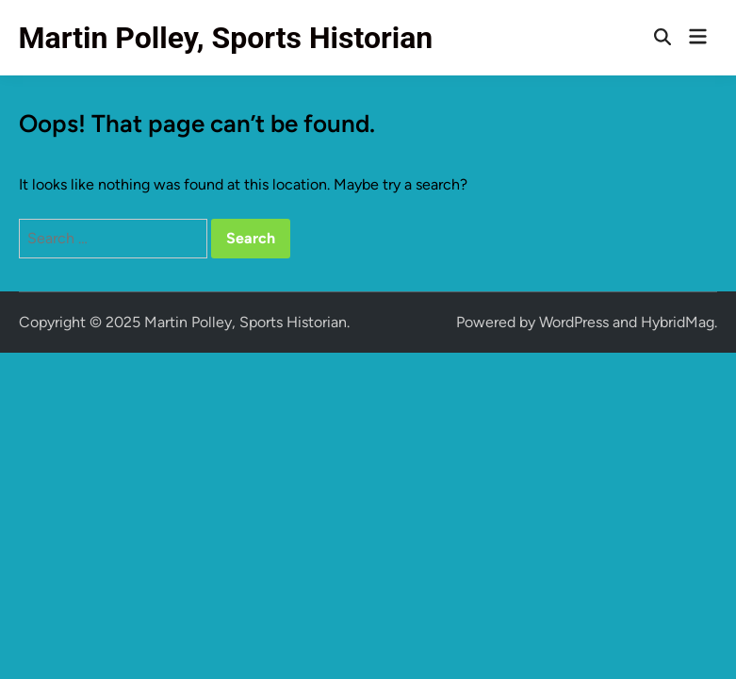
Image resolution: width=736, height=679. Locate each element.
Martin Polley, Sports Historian (226, 38)
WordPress (574, 322)
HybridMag (677, 322)
